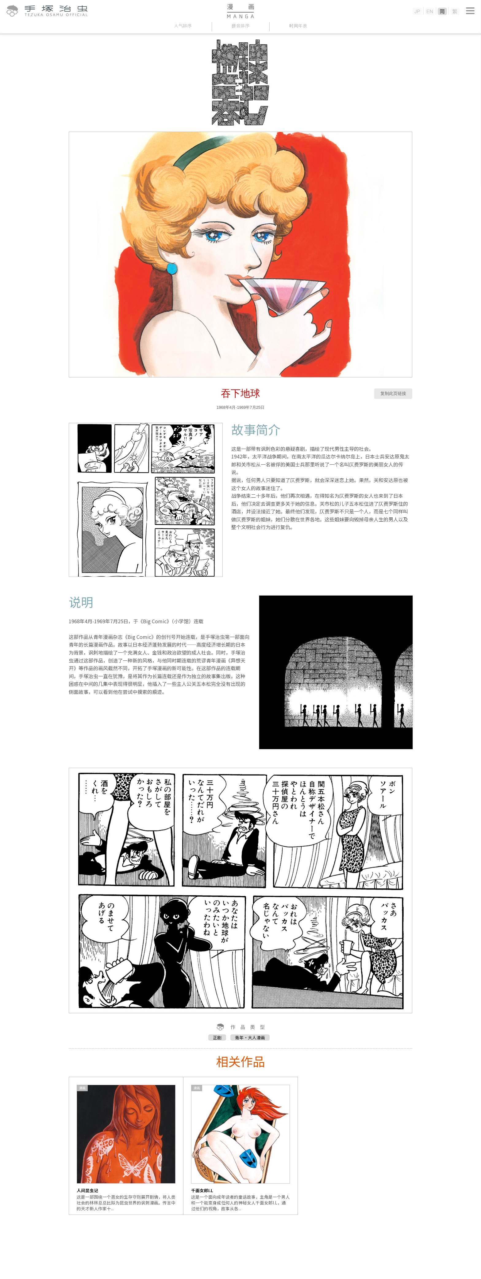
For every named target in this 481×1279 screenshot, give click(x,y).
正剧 (217, 1037)
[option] (126, 1146)
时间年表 (298, 26)
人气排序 (183, 26)
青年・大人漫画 (250, 1037)
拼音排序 (241, 26)
